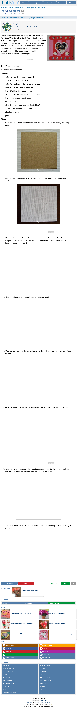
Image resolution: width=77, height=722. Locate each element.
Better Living (6, 665)
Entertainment (7, 677)
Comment (9, 583)
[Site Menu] (24, 2)
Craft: (23, 17)
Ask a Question (8, 658)
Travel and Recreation (9, 692)
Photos (42, 689)
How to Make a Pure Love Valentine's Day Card (62, 634)
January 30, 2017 (54, 603)
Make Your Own (44, 683)
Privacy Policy (38, 702)
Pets (4, 689)
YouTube (7, 652)
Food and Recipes (45, 677)
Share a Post (45, 658)
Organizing (6, 686)
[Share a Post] (49, 2)
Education (43, 674)
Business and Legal (8, 668)
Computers (43, 668)
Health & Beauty (7, 680)
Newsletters (44, 655)
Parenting (42, 686)
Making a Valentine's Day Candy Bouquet (22, 623)
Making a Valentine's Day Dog (57, 623)
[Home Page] (9, 1)
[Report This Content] (73, 583)
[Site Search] (71, 2)
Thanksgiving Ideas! (10, 645)
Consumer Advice (8, 671)
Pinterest (43, 648)
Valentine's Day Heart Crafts (30, 590)
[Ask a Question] (36, 2)
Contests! (7, 655)
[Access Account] (61, 2)
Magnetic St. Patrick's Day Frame (20, 634)
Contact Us (47, 702)
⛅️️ (51, 704)
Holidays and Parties (45, 680)
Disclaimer (30, 702)
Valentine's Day (28, 603)
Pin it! (26, 583)
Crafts (5, 603)
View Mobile (43, 700)
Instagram (44, 652)
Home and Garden (8, 683)
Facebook (7, 648)
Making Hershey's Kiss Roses (57, 613)
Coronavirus (43, 671)
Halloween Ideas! (46, 645)
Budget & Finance (45, 665)
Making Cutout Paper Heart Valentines (21, 613)
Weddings (43, 692)
